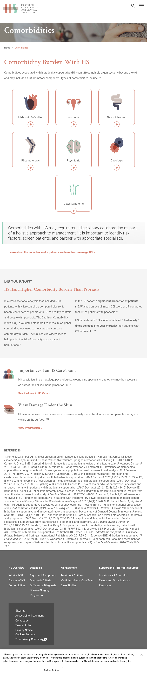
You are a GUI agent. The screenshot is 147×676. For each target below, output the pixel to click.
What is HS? (16, 575)
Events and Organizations (114, 580)
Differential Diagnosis (43, 585)
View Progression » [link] (30, 428)
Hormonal (73, 117)
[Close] (141, 655)
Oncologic (117, 160)
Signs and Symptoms (43, 575)
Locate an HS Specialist (113, 575)
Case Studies (68, 585)
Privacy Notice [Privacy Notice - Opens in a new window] (24, 630)
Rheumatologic (30, 160)
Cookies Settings (25, 634)
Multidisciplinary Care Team (77, 580)
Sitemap (20, 610)
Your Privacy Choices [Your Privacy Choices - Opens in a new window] (28, 639)
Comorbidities (17, 585)
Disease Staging (40, 590)
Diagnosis (36, 567)
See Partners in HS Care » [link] (34, 393)
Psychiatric (73, 160)
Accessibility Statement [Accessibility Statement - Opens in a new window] (29, 615)
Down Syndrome (74, 203)
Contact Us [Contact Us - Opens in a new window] (22, 620)
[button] (133, 5)
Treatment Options (72, 575)
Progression (37, 595)
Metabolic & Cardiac (30, 117)
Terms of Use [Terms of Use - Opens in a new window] (23, 625)
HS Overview (16, 567)
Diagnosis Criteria (40, 580)
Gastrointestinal (116, 117)
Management (69, 567)
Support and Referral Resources (118, 567)
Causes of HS (17, 580)
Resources (105, 585)
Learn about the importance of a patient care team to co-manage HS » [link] (52, 252)
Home (7, 48)
